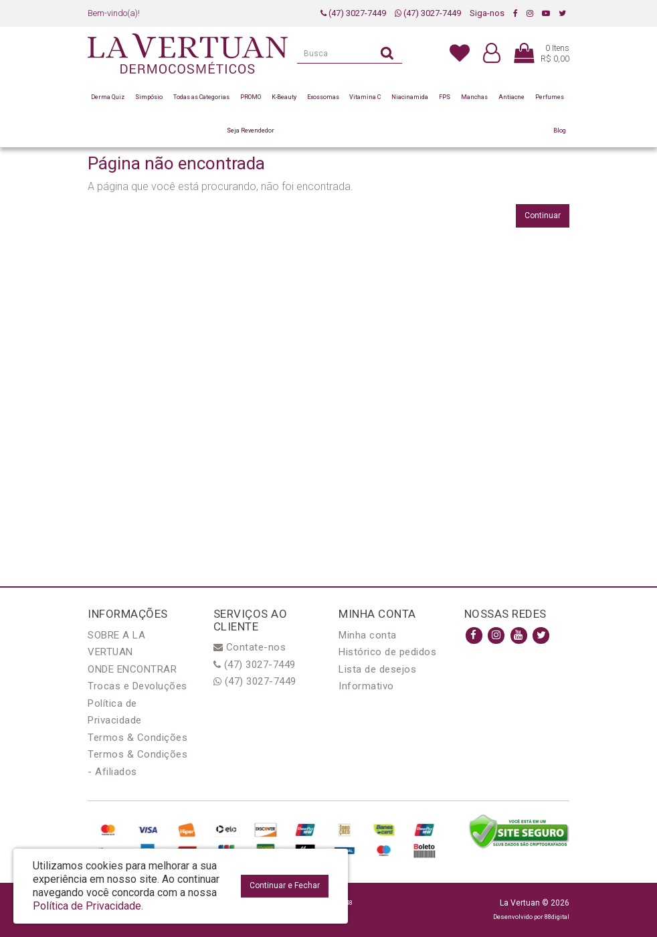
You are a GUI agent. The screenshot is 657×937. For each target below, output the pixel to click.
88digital (557, 916)
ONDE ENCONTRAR (132, 669)
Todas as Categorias (201, 97)
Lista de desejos (377, 669)
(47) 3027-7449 (353, 13)
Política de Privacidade (87, 906)
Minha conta (368, 635)
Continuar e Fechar (285, 885)
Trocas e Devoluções (137, 686)
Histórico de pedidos (387, 652)
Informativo (366, 686)
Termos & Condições (137, 738)
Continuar (543, 215)
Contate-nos (249, 647)
